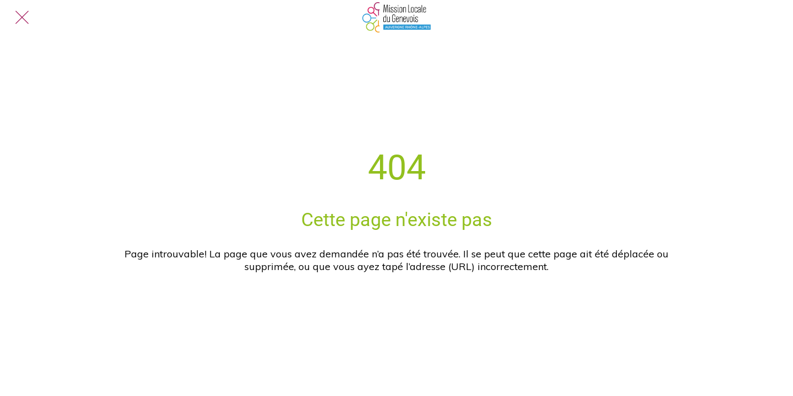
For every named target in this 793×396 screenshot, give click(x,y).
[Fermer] (22, 17)
